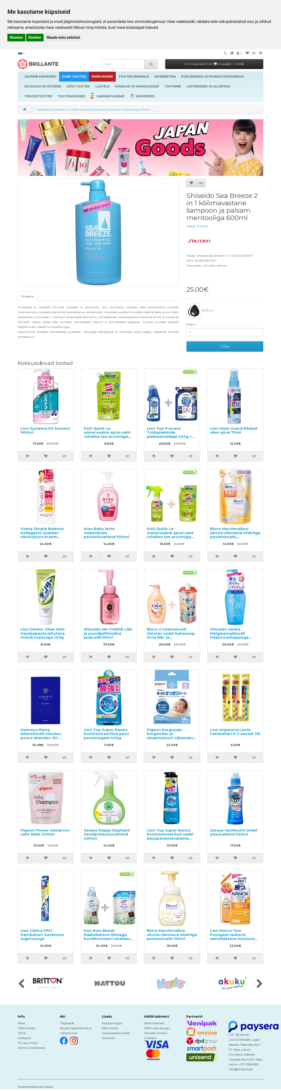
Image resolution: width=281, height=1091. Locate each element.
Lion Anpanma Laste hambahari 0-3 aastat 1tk (235, 731)
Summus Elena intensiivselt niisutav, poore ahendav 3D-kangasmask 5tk (41, 735)
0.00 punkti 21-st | (214, 64)
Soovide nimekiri (155, 1033)
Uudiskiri (150, 1038)
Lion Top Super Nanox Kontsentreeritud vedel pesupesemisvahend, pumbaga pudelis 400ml (171, 836)
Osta (224, 346)
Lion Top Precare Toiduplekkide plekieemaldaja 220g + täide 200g (169, 434)
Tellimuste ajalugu (157, 1028)
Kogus (190, 324)
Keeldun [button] (35, 37)
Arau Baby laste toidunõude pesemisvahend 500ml (106, 532)
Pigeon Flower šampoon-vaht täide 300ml (45, 832)
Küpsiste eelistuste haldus (35, 1087)
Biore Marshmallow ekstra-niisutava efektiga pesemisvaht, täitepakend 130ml (235, 534)
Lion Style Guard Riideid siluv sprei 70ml (233, 430)
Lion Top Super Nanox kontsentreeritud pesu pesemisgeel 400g (106, 733)
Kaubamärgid (112, 1023)
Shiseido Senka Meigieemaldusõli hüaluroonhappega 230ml (229, 635)
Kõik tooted (110, 1028)
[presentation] (21, 984)
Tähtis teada (26, 1028)
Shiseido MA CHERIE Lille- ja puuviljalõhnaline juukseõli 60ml (108, 633)
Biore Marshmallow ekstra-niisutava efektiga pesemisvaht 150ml (172, 934)
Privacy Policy (28, 1043)
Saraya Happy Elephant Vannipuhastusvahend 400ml (107, 834)
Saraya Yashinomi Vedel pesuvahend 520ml (233, 832)
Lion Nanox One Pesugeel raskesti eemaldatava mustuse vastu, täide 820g (232, 936)
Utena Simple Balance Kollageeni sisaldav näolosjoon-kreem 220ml (42, 534)
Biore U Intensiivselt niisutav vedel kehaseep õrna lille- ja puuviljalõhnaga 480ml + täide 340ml (171, 637)
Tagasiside (67, 1023)
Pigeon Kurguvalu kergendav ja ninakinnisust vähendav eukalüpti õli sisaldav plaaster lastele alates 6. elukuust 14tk (171, 739)
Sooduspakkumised (116, 1033)
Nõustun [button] (16, 37)
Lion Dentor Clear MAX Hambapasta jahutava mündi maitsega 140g (42, 633)
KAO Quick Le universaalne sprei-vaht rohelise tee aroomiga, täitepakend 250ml (107, 434)
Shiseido (202, 226)
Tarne (22, 1033)
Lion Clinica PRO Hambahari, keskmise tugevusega (42, 934)
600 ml (199, 310)
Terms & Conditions (31, 1048)
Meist (21, 1023)
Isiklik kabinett (154, 1023)
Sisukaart (108, 1038)
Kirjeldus (27, 296)
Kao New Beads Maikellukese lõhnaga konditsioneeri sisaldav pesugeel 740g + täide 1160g (107, 938)
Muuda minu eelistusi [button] (63, 37)
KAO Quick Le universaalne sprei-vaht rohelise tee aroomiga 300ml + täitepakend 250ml (170, 536)
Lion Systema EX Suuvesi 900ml (45, 430)
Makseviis (24, 1038)
